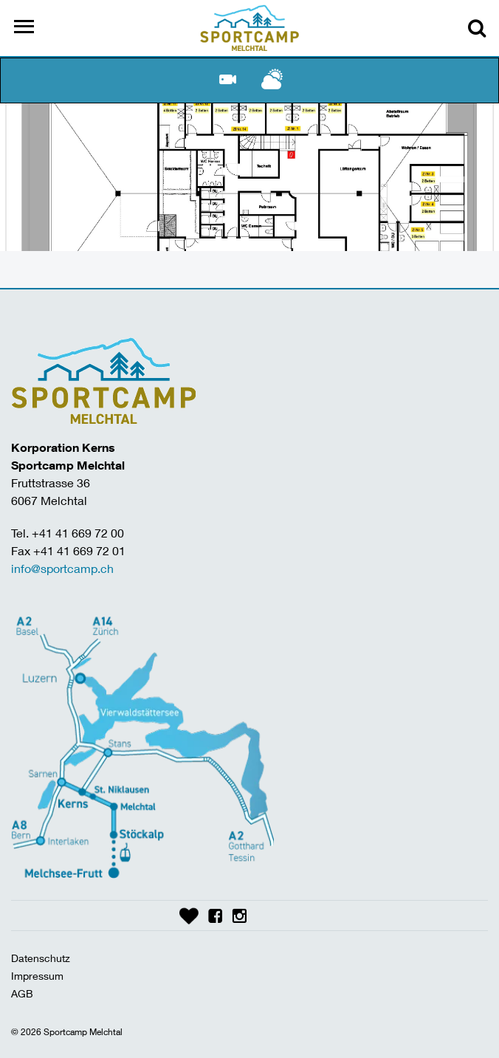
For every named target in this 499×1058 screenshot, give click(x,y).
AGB (22, 993)
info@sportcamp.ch (62, 568)
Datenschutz (40, 958)
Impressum (37, 975)
